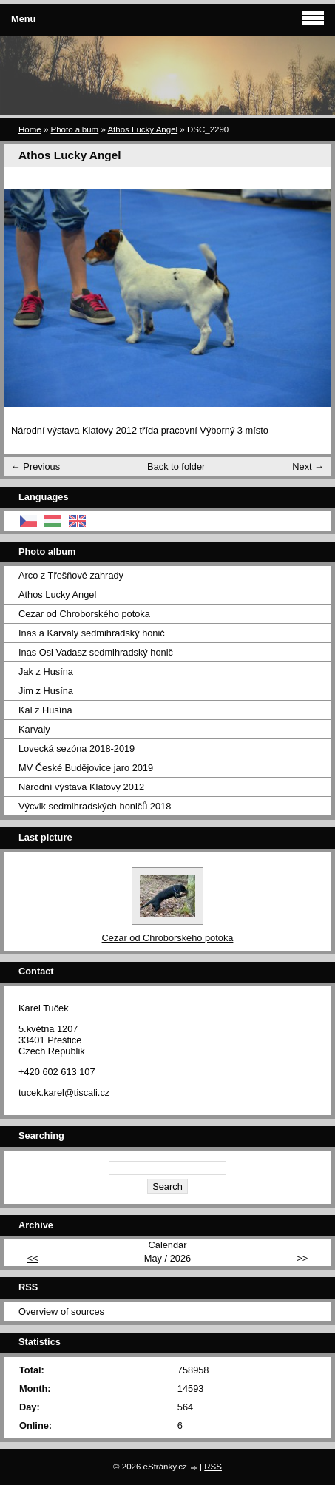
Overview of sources (61, 1311)
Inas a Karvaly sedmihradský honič (91, 633)
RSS (213, 1466)
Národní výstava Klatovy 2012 (81, 786)
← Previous (35, 466)
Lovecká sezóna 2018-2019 (76, 748)
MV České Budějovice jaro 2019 (85, 767)
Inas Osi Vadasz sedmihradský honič (95, 652)
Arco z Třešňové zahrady (70, 575)
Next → (308, 466)
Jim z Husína (45, 690)
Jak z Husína (45, 671)
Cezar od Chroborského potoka (84, 613)
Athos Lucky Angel (142, 129)
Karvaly (34, 729)
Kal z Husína (45, 709)
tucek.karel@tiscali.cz (63, 1092)
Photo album (75, 129)
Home (29, 129)
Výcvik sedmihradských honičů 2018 (94, 806)
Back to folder (176, 466)
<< (32, 1258)
